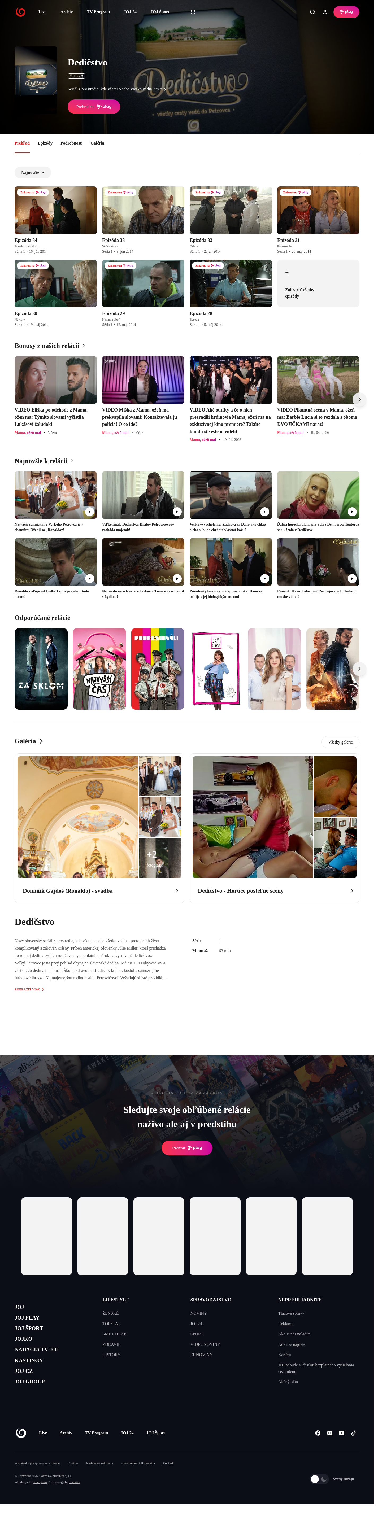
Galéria (97, 143)
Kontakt (168, 1479)
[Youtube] (341, 1449)
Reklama (285, 1323)
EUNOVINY (201, 1354)
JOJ (20, 1308)
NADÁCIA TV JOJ (42, 1358)
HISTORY (111, 1354)
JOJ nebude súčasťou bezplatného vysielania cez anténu (316, 1368)
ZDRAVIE (111, 1344)
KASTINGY (32, 1370)
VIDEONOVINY (205, 1344)
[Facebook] (318, 1449)
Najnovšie (33, 172)
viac (161, 89)
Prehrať (187, 1148)
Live (42, 12)
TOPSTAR (111, 1323)
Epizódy (45, 143)
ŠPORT (196, 1334)
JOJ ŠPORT (32, 1333)
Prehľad (22, 143)
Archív (66, 12)
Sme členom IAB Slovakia (138, 1479)
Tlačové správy (291, 1313)
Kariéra (284, 1354)
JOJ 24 (130, 12)
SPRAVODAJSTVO (211, 1300)
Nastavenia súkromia (99, 1479)
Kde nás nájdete (291, 1344)
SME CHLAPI (115, 1334)
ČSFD (76, 76)
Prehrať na (93, 107)
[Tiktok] (353, 1449)
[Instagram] (330, 1449)
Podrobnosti (71, 143)
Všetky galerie (340, 742)
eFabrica (74, 1498)
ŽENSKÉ (110, 1313)
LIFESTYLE (115, 1300)
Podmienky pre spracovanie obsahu (37, 1479)
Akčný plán (288, 1381)
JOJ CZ (26, 1383)
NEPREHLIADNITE (300, 1300)
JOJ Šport (159, 12)
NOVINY (198, 1313)
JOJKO (26, 1345)
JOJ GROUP (33, 1396)
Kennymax (40, 1498)
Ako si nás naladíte (294, 1334)
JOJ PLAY (30, 1320)
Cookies (73, 1479)
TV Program (98, 12)
